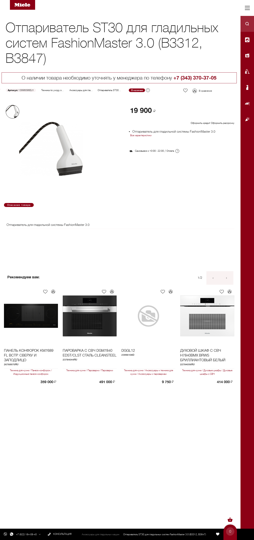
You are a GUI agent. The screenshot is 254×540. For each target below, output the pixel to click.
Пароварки (94, 370)
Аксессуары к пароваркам (152, 374)
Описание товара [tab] (19, 205)
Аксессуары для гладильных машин (88, 90)
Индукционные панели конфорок (30, 374)
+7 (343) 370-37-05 (194, 78)
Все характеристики (140, 135)
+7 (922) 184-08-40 (26, 534)
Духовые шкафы (212, 370)
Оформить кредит (200, 123)
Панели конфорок (41, 370)
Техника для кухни (20, 370)
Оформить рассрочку (222, 123)
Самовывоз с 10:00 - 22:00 (149, 151)
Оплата (170, 151)
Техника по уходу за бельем (56, 90)
